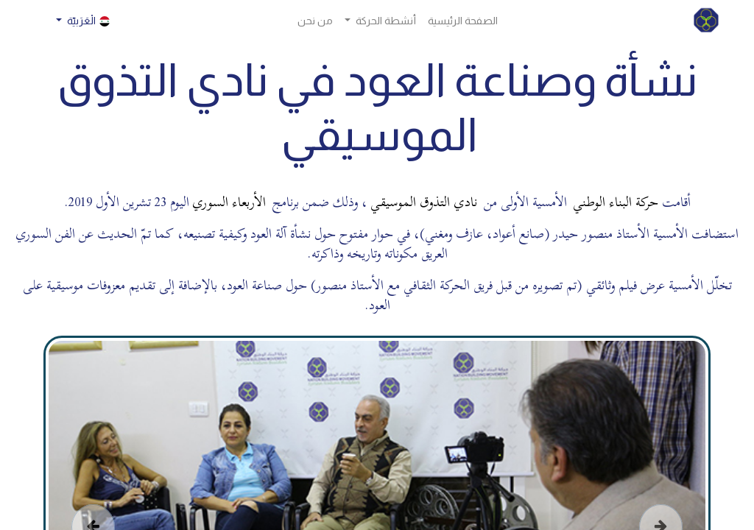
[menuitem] (463, 21)
